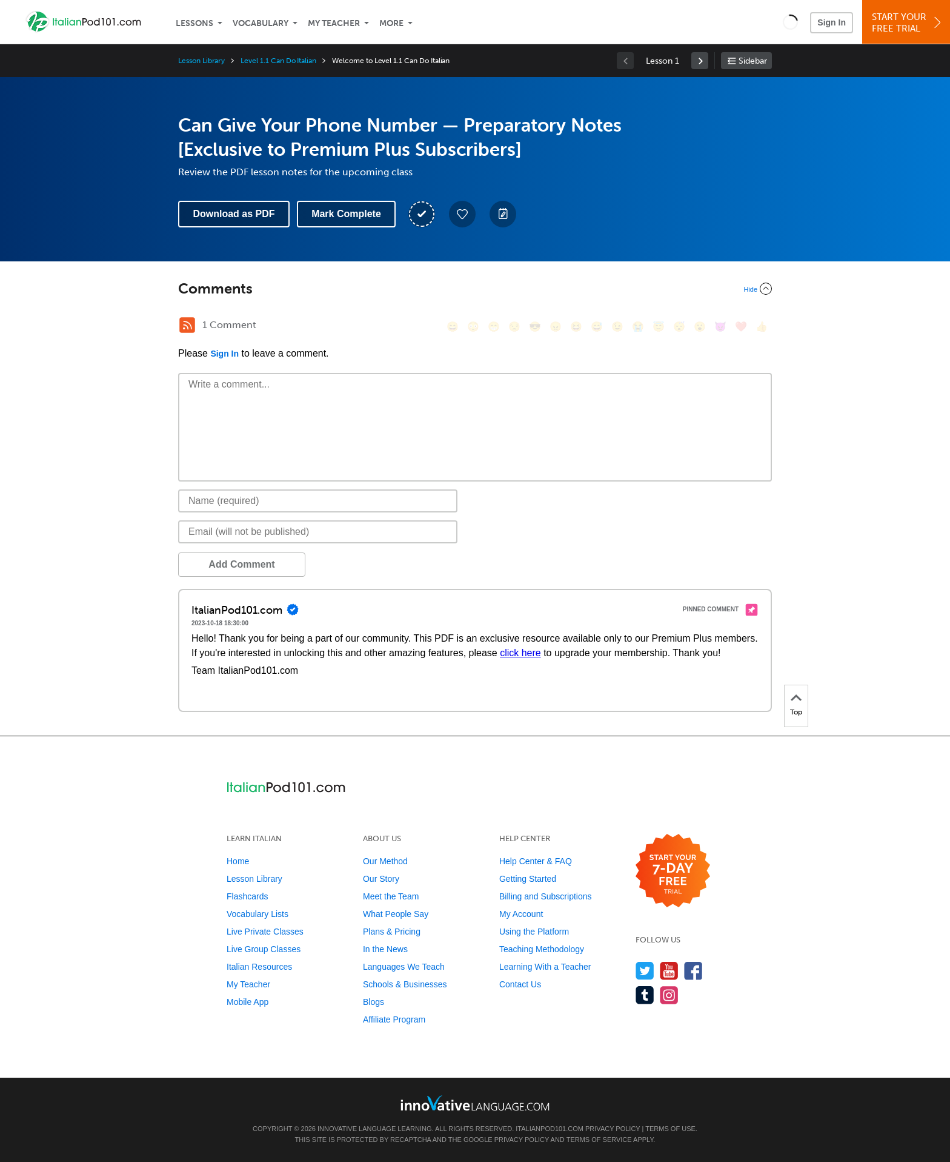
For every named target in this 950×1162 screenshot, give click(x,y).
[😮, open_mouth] (699, 326)
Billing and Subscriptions (545, 896)
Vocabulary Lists (257, 914)
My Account (521, 914)
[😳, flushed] (473, 326)
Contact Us (520, 984)
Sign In (831, 22)
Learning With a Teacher (545, 967)
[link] (699, 60)
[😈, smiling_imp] (720, 326)
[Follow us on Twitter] (645, 970)
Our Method (385, 861)
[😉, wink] (617, 326)
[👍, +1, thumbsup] (761, 326)
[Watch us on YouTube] (669, 970)
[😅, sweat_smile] (596, 326)
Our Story (381, 879)
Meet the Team (391, 896)
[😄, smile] (452, 326)
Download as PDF (233, 214)
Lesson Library (201, 60)
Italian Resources (259, 967)
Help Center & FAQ (535, 861)
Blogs (373, 1002)
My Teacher (334, 23)
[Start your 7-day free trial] (673, 871)
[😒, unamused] (514, 326)
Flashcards (247, 896)
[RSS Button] (187, 325)
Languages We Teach (404, 967)
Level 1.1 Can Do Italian (278, 60)
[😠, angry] (555, 326)
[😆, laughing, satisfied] (576, 326)
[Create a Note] (503, 214)
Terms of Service (599, 1139)
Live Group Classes (264, 949)
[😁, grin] (493, 326)
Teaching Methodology (541, 949)
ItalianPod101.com (549, 1128)
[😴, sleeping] (679, 326)
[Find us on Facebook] (693, 970)
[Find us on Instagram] (669, 995)
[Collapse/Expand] (475, 289)
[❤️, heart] (741, 326)
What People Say (395, 914)
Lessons (194, 23)
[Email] (317, 531)
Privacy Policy (612, 1128)
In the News (385, 949)
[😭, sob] (638, 326)
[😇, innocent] (658, 326)
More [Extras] (391, 23)
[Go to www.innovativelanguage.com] (475, 1103)
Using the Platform (534, 931)
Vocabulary (260, 23)
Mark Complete (346, 214)
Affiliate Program (394, 1019)
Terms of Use (670, 1128)
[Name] (317, 500)
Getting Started (527, 879)
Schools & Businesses (405, 984)
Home (238, 861)
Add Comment (241, 564)
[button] (790, 22)
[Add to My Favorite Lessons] (462, 214)
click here (520, 653)
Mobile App (247, 1002)
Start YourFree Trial (908, 23)
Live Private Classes (265, 931)
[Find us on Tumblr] (645, 995)
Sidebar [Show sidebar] (753, 61)
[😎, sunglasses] (535, 326)
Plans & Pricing (391, 931)
